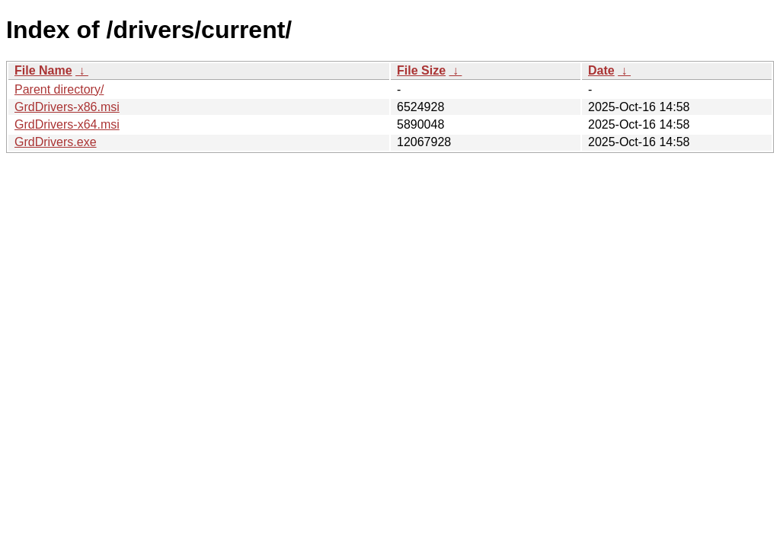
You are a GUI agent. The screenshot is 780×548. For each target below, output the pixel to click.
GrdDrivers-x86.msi (67, 106)
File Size (421, 70)
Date (601, 70)
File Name (43, 70)
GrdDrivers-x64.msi (67, 124)
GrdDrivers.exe (55, 141)
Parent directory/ (59, 89)
